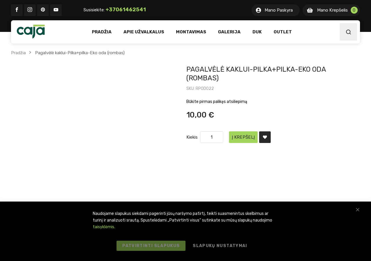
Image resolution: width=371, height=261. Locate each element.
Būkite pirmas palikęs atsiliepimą (216, 101)
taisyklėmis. (104, 226)
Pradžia (18, 52)
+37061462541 (126, 9)
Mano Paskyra (279, 10)
